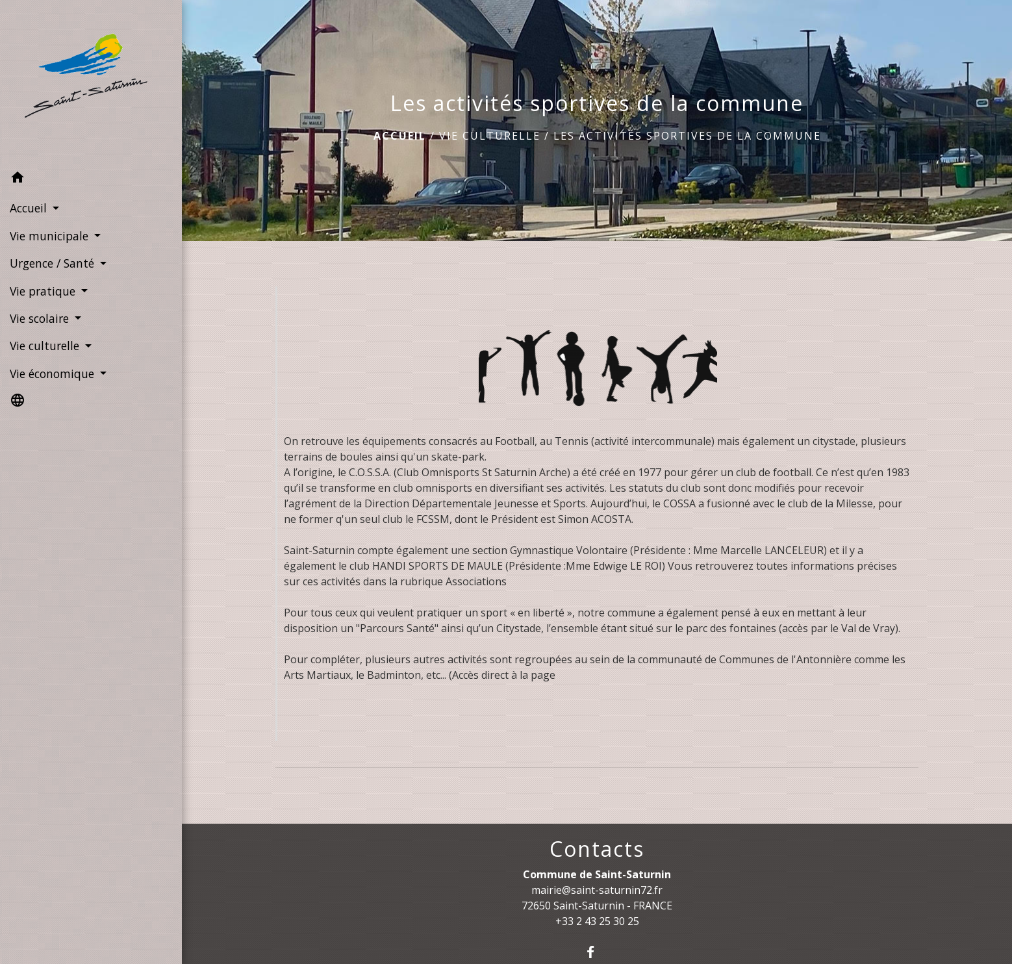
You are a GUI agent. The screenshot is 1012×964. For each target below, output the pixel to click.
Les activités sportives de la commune (687, 136)
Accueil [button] (30, 208)
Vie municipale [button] (51, 236)
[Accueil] (91, 82)
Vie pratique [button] (44, 291)
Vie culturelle (489, 136)
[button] (91, 179)
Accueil (399, 136)
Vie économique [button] (53, 373)
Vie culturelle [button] (46, 345)
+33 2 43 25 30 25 (597, 921)
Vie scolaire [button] (41, 318)
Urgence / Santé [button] (53, 263)
